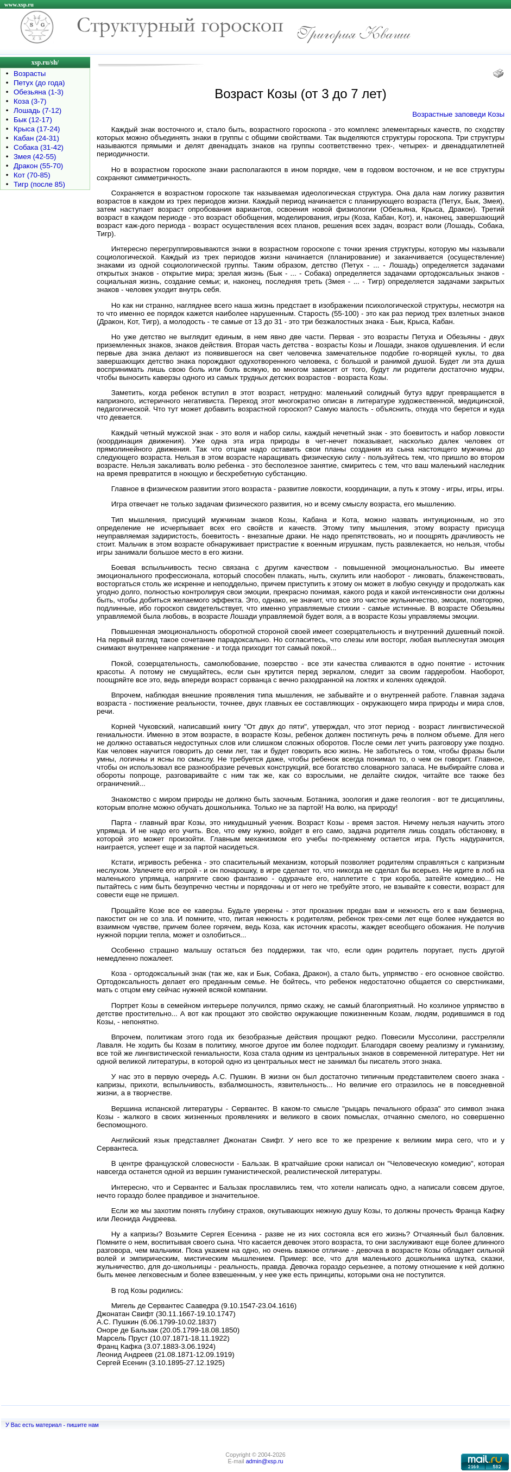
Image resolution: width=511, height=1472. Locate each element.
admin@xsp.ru (264, 1461)
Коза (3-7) (30, 101)
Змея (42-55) (35, 157)
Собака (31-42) (39, 147)
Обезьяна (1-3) (39, 92)
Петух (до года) (39, 83)
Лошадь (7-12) (37, 110)
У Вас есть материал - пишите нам (52, 1425)
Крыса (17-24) (37, 129)
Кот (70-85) (32, 175)
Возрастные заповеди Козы (458, 114)
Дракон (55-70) (38, 166)
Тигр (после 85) (39, 184)
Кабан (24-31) (36, 138)
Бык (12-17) (33, 120)
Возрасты (30, 73)
